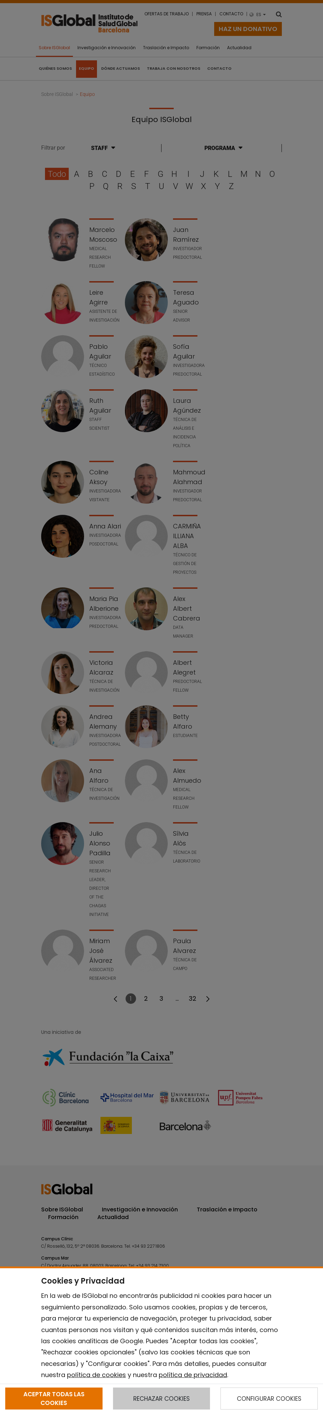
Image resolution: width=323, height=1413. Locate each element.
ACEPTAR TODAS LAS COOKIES (53, 1398)
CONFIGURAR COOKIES (269, 1399)
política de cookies (96, 1374)
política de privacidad (193, 1374)
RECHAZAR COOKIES (161, 1399)
